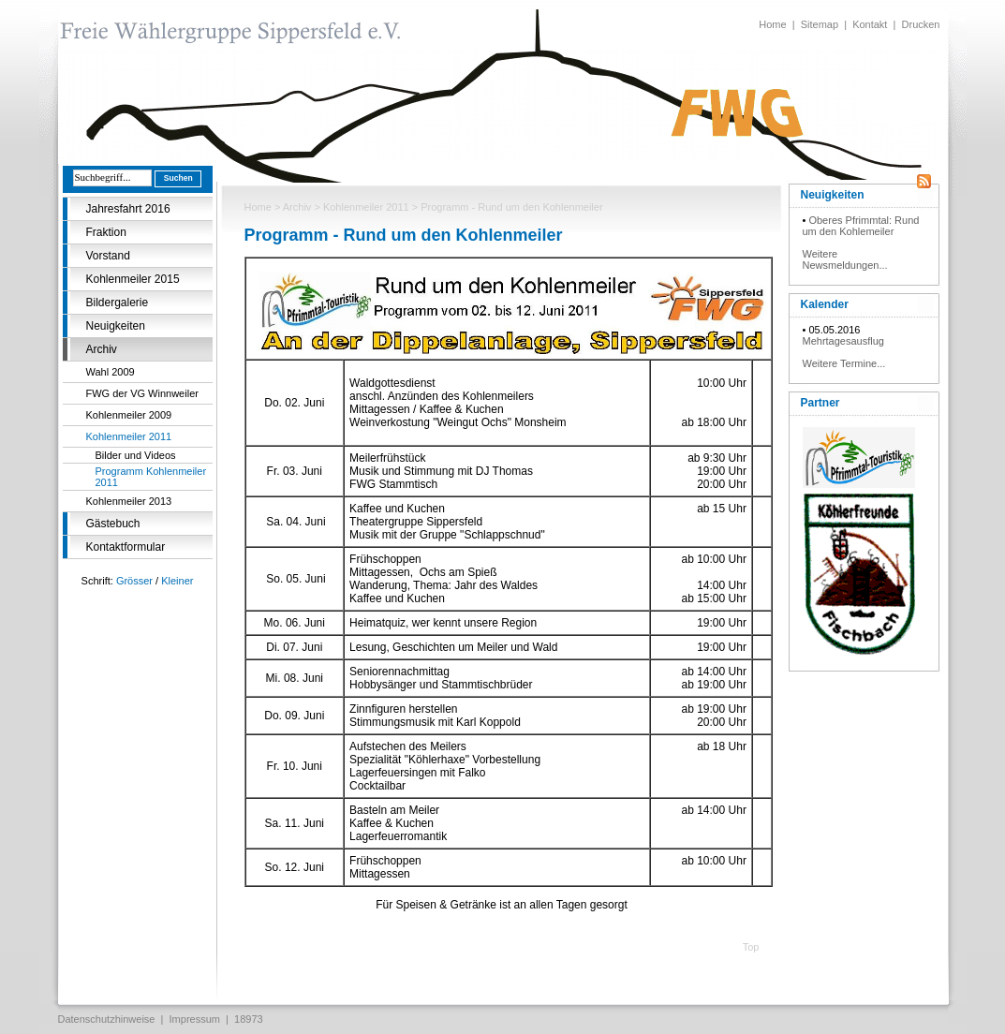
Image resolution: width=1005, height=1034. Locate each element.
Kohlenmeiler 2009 (129, 415)
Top (751, 947)
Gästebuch (113, 523)
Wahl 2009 (110, 371)
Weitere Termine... (844, 363)
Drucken (921, 24)
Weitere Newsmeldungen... (845, 259)
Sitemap (819, 24)
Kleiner (177, 580)
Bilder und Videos (136, 455)
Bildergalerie (117, 302)
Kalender (825, 304)
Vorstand (108, 255)
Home (772, 24)
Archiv (101, 349)
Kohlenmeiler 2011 (129, 436)
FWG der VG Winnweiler (142, 393)
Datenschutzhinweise (106, 1019)
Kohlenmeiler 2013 (129, 501)
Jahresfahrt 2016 (128, 208)
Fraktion (106, 232)
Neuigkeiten (115, 325)
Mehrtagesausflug (843, 341)
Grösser (134, 580)
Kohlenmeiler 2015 (133, 279)
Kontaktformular (126, 547)
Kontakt (869, 24)
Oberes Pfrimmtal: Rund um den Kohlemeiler (861, 225)
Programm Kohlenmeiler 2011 (151, 476)
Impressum (195, 1019)
